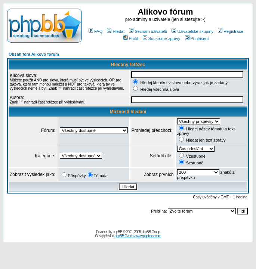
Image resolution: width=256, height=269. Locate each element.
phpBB (117, 232)
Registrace (230, 31)
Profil (130, 38)
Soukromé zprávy (162, 38)
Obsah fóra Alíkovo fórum (34, 54)
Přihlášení (197, 38)
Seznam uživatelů (148, 31)
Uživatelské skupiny (192, 31)
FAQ (95, 31)
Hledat (115, 31)
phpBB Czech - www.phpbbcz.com (137, 236)
